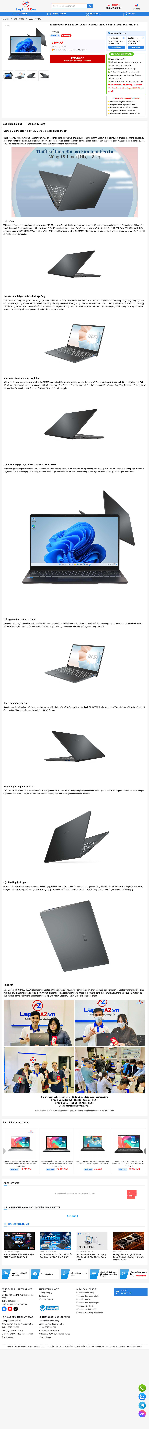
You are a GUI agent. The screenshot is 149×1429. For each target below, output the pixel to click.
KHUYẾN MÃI (95, 14)
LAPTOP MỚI (22, 14)
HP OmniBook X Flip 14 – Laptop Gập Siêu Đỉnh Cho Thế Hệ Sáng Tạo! (91, 1257)
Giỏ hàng (136, 9)
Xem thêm (72, 1216)
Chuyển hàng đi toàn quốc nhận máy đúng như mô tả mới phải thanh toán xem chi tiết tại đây (74, 1111)
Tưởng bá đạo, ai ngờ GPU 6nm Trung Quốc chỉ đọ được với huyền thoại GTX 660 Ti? (128, 1257)
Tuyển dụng (43, 1296)
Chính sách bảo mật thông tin (87, 1303)
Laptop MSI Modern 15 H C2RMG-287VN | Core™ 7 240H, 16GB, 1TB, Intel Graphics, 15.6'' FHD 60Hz (128, 1163)
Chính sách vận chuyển (85, 1306)
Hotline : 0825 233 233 (10, 1327)
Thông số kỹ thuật (35, 123)
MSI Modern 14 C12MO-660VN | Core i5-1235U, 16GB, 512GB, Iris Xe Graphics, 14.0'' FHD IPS (92, 1162)
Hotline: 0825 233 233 (47, 1327)
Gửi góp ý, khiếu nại (46, 1299)
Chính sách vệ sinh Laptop (86, 1309)
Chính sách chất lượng (85, 1293)
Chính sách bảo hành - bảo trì (87, 1296)
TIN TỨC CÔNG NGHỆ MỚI (17, 1224)
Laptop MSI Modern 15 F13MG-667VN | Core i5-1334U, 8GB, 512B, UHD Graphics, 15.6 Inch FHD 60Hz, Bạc (56, 1163)
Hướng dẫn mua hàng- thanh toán (89, 1313)
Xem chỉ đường (7, 1337)
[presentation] (2, 76)
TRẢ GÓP (131, 14)
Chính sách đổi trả (83, 1299)
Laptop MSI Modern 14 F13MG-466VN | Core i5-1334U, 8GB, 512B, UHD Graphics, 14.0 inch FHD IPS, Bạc (20, 1163)
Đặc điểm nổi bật (12, 123)
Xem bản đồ (116, 47)
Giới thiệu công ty (45, 1293)
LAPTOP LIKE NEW (59, 14)
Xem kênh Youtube (132, 1194)
